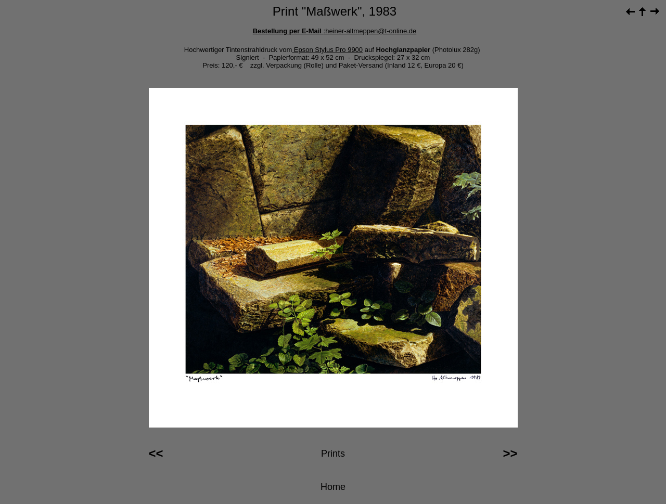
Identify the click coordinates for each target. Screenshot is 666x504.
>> (510, 453)
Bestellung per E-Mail (288, 31)
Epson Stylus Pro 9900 (327, 50)
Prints (333, 453)
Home (333, 487)
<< (156, 453)
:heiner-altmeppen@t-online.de (370, 31)
